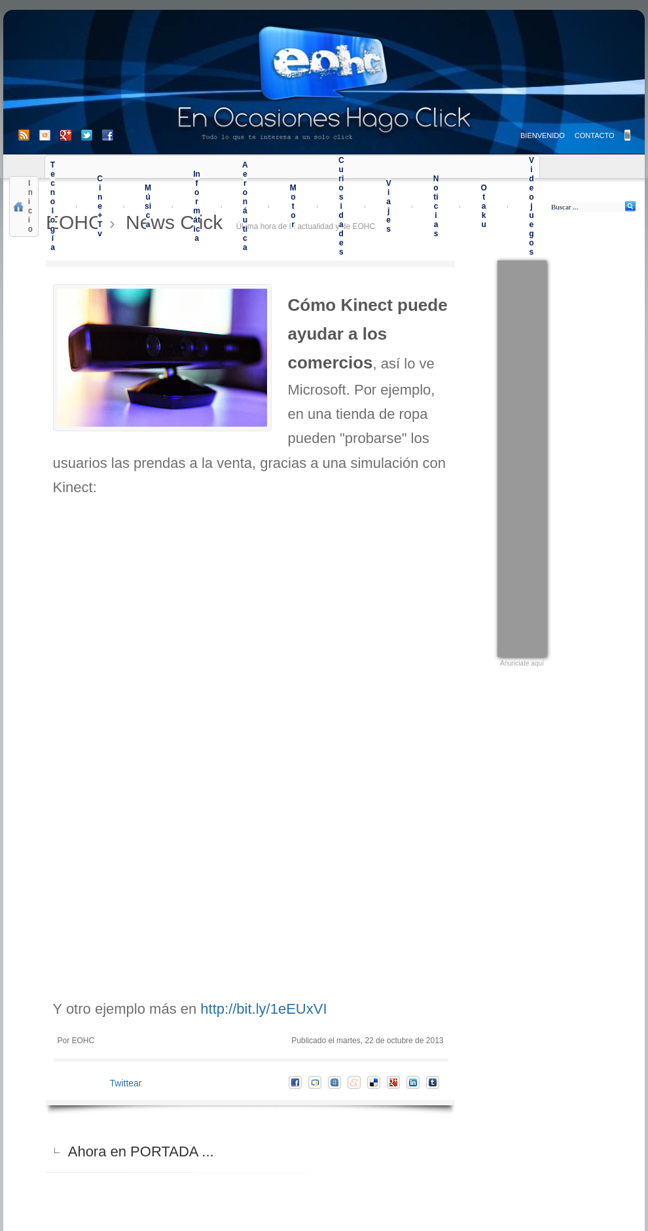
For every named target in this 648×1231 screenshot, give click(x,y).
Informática (196, 206)
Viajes (388, 206)
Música (148, 206)
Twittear (126, 1083)
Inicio (30, 206)
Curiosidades (341, 206)
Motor (293, 206)
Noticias (436, 206)
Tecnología (52, 206)
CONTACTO (595, 135)
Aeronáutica (245, 206)
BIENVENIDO (542, 135)
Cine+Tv (100, 206)
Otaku (483, 206)
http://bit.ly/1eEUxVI (263, 1009)
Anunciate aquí (522, 663)
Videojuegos (531, 206)
